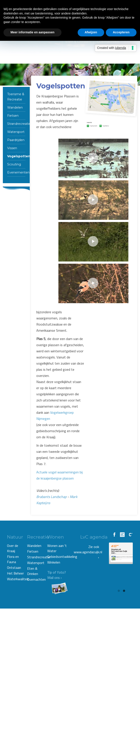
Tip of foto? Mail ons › (57, 575)
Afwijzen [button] (91, 32)
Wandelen (15, 107)
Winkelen (53, 562)
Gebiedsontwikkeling (58, 556)
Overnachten (36, 579)
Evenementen (16, 172)
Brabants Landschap (51, 496)
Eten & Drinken (32, 571)
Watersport (15, 132)
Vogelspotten (16, 156)
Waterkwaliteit (16, 579)
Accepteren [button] (121, 32)
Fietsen (13, 116)
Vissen (12, 148)
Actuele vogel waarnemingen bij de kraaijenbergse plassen (59, 475)
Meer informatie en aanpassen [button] (32, 32)
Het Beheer (15, 573)
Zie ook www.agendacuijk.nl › (88, 552)
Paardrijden (15, 140)
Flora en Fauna (13, 559)
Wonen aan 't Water (57, 548)
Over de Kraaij (12, 548)
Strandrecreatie (16, 124)
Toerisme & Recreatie (15, 96)
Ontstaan (14, 567)
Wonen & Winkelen (81, 58)
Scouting (14, 164)
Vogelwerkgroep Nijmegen (55, 415)
